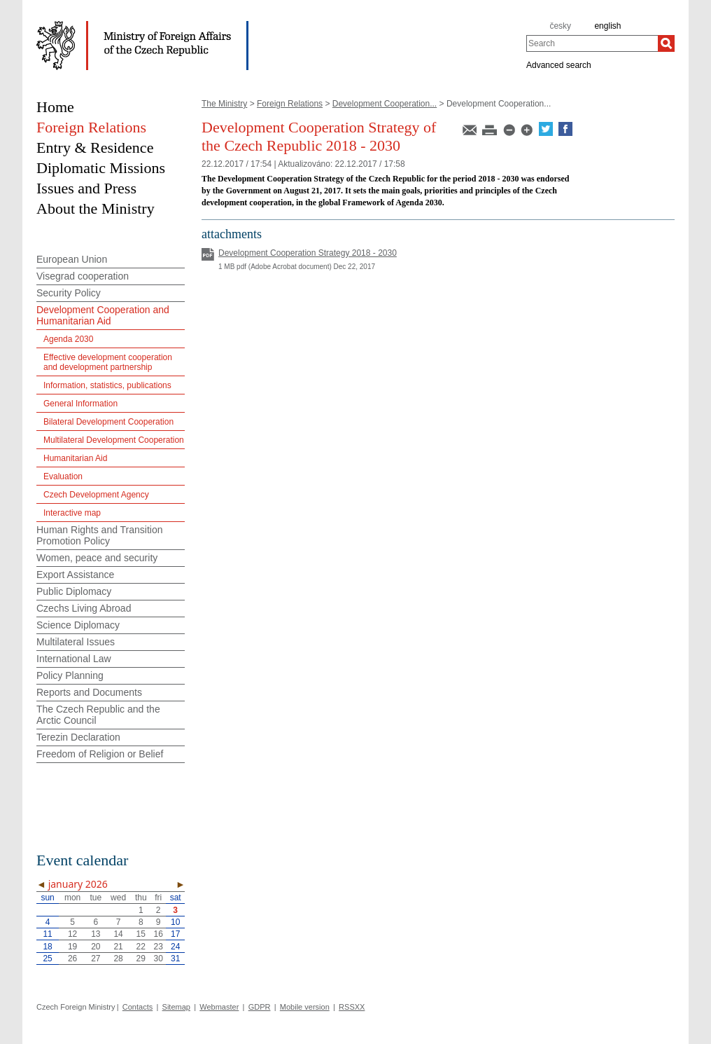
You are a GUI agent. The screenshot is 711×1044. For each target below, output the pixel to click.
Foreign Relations (290, 104)
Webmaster (219, 1007)
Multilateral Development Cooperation (113, 440)
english (607, 26)
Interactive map (72, 513)
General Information (80, 403)
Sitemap (176, 1007)
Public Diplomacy (73, 591)
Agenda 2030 (68, 339)
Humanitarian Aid (75, 458)
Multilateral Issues (75, 641)
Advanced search (558, 64)
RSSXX (352, 1007)
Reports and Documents (89, 692)
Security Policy (68, 292)
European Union (71, 259)
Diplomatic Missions (100, 168)
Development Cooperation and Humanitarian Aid (102, 315)
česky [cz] (560, 26)
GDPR (259, 1007)
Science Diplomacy (78, 625)
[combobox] (592, 43)
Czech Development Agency (96, 495)
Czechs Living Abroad (83, 608)
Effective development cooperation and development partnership (107, 362)
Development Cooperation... (384, 104)
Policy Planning (70, 675)
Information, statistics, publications (107, 385)
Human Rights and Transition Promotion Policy (99, 535)
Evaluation (63, 476)
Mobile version (305, 1007)
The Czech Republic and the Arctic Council (98, 714)
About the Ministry (95, 208)
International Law (73, 658)
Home (55, 107)
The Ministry (224, 104)
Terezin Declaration (78, 737)
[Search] (666, 43)
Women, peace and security (96, 557)
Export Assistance (75, 574)
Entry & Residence (94, 147)
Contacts (137, 1007)
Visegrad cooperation (82, 276)
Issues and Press (86, 188)
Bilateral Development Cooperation (108, 422)
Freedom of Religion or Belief (99, 754)
